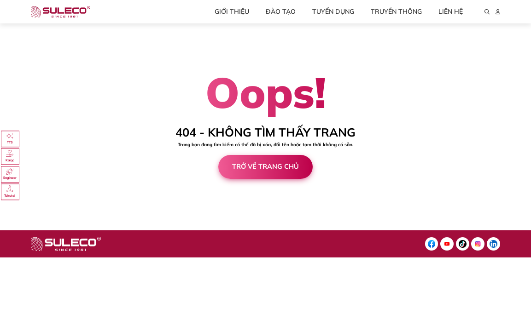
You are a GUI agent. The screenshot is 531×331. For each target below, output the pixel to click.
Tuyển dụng (333, 11)
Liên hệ (450, 11)
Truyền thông (396, 11)
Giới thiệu (232, 11)
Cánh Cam (55, 227)
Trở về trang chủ (265, 166)
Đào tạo (281, 11)
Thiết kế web (15, 227)
